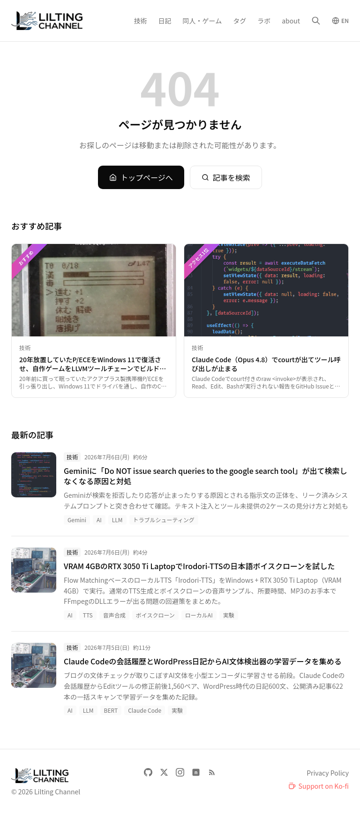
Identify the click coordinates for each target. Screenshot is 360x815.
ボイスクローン (155, 615)
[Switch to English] (340, 20)
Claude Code (144, 710)
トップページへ (141, 177)
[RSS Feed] (212, 772)
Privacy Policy (328, 772)
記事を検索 (226, 177)
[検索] (316, 20)
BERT (111, 710)
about (291, 20)
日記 (165, 20)
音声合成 (114, 615)
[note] (196, 772)
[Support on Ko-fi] (318, 786)
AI (99, 520)
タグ (239, 20)
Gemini (77, 520)
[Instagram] (180, 772)
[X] (164, 772)
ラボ (263, 20)
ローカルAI (199, 615)
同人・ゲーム (202, 20)
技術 (140, 20)
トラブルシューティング (164, 520)
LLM (117, 520)
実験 (228, 615)
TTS (88, 615)
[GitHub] (148, 772)
